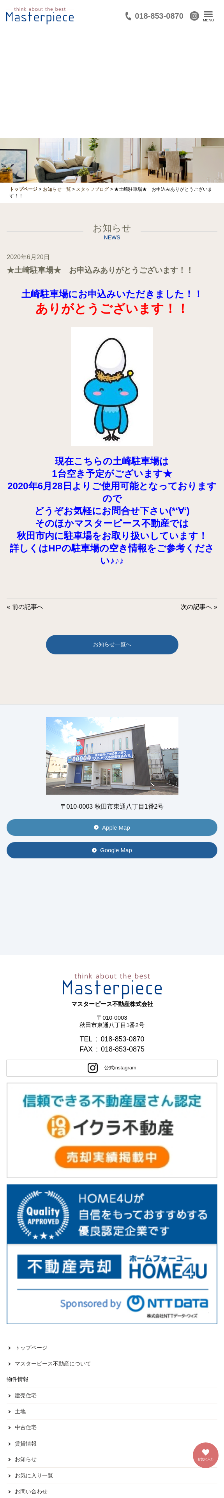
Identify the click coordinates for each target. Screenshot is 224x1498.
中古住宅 (26, 1427)
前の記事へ (27, 606)
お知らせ (26, 1459)
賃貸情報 (26, 1443)
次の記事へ (196, 606)
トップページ (31, 1348)
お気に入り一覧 (34, 1475)
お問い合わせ (31, 1491)
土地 (20, 1411)
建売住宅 (26, 1395)
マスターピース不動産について (53, 1363)
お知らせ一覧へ (112, 644)
